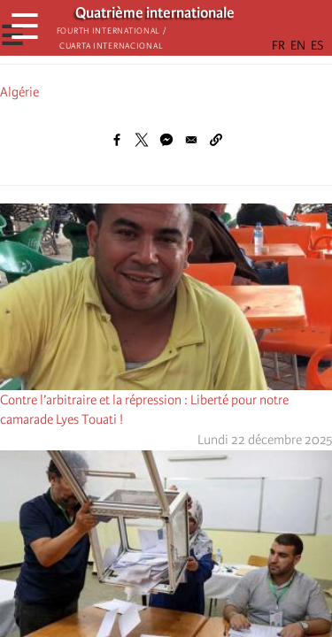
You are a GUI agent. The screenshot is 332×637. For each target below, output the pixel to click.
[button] (216, 140)
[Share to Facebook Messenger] (166, 140)
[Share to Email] (191, 140)
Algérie (19, 92)
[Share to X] (142, 140)
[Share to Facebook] (117, 140)
